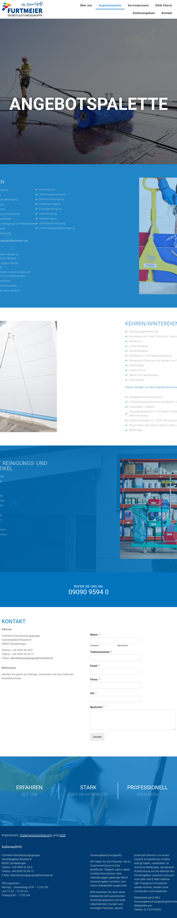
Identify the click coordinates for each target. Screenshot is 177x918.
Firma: (95, 679)
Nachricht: (97, 707)
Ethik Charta (163, 5)
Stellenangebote (144, 13)
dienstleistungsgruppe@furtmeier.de (31, 658)
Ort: (93, 693)
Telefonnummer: (101, 652)
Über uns (86, 5)
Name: (95, 634)
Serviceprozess (138, 5)
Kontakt (167, 13)
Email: (95, 665)
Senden (97, 736)
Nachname (122, 645)
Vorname (94, 645)
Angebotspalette (110, 5)
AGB (62, 835)
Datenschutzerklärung (36, 835)
